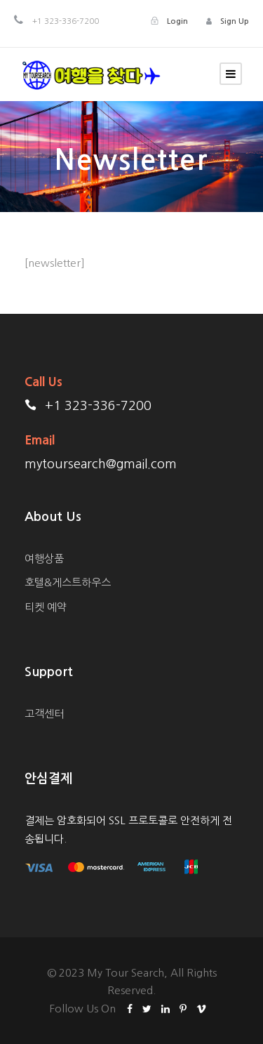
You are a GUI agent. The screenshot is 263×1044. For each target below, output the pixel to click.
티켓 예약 (46, 607)
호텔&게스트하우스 (68, 582)
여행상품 (44, 558)
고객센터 (44, 713)
